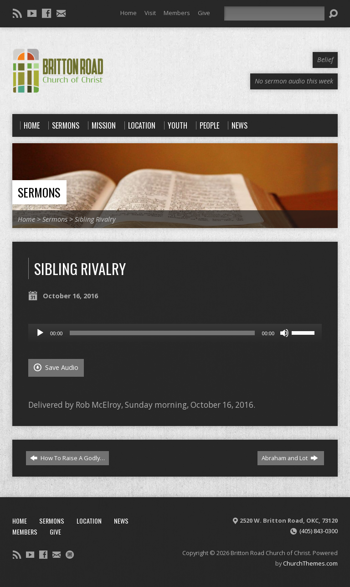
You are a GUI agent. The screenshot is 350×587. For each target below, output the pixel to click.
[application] (175, 333)
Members (177, 13)
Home (128, 13)
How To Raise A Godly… (67, 458)
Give (204, 13)
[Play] (40, 333)
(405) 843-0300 (318, 531)
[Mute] (284, 333)
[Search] (274, 13)
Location (89, 520)
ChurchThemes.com (310, 563)
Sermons (39, 192)
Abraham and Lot (290, 458)
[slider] (162, 333)
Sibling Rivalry (95, 219)
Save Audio (56, 367)
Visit (150, 13)
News (121, 520)
